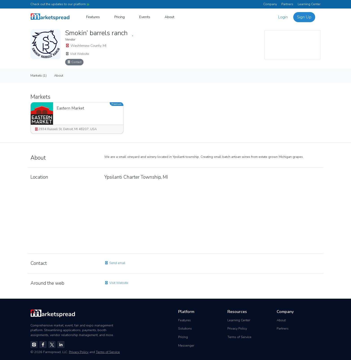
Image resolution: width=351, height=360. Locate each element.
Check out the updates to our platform (59, 4)
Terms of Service (239, 337)
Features (93, 16)
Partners (287, 4)
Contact (74, 62)
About (169, 16)
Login (283, 17)
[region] (292, 44)
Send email (114, 263)
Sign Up (304, 17)
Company (270, 4)
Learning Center (309, 4)
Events (144, 16)
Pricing (119, 16)
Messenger (186, 345)
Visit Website (77, 53)
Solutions (185, 328)
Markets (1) (38, 75)
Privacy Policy (237, 328)
